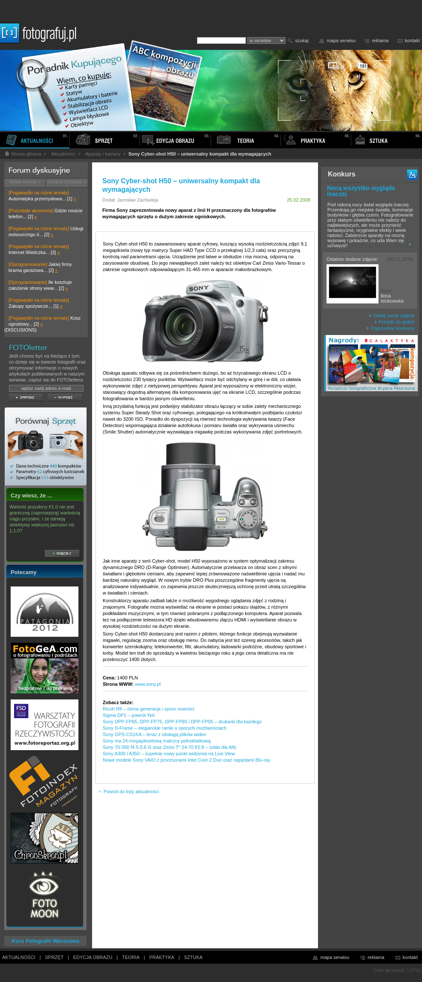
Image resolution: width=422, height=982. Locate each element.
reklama (380, 40)
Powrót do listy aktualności (128, 791)
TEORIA (130, 957)
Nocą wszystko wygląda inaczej (361, 191)
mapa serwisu (341, 40)
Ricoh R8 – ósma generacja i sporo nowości (148, 708)
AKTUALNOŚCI (18, 957)
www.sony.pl (148, 684)
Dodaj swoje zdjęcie (392, 315)
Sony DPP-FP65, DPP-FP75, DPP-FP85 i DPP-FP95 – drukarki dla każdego (182, 721)
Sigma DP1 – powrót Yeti (129, 715)
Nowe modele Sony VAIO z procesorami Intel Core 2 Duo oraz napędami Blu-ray (186, 759)
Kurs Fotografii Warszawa (45, 941)
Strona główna (22, 153)
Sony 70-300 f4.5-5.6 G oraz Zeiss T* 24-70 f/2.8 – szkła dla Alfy (169, 747)
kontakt (412, 40)
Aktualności (63, 153)
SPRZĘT (54, 957)
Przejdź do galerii (394, 321)
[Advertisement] (370, 534)
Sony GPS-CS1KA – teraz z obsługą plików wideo (154, 734)
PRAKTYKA (161, 957)
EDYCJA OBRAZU (93, 957)
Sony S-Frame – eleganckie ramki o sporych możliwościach (164, 728)
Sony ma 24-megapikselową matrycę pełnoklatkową (157, 740)
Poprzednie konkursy (390, 328)
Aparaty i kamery (103, 153)
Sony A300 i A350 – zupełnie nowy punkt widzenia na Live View (169, 753)
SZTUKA (193, 957)
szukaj (301, 40)
